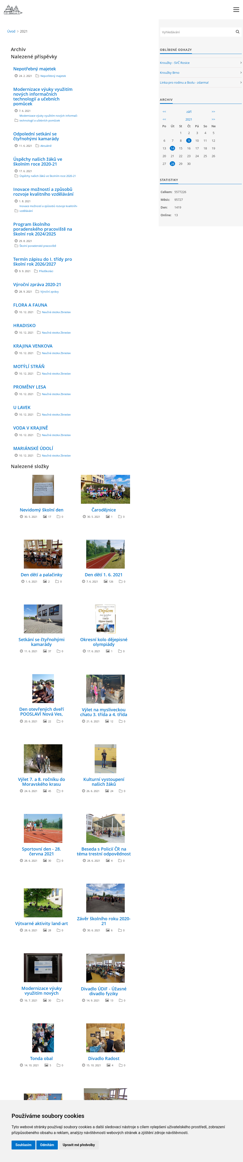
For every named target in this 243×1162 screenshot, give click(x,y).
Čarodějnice (104, 509)
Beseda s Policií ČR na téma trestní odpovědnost (104, 851)
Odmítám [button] (47, 1145)
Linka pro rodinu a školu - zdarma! (184, 82)
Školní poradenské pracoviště (38, 246)
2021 (188, 119)
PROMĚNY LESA (29, 386)
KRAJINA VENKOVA (33, 345)
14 (172, 148)
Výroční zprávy (49, 291)
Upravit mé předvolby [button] (79, 1145)
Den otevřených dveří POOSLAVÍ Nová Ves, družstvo (41, 714)
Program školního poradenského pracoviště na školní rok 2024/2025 (42, 229)
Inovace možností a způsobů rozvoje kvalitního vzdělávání (43, 191)
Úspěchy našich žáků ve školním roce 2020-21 (37, 161)
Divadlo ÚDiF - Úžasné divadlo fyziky (103, 991)
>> (213, 111)
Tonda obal (41, 1058)
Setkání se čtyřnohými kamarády (42, 642)
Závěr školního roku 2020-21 (104, 921)
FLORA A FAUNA (30, 304)
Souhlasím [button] (23, 1145)
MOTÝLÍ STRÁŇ (29, 366)
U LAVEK (22, 407)
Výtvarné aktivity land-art (41, 923)
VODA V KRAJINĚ (30, 427)
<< (164, 111)
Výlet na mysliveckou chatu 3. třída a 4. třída (103, 712)
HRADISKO (24, 325)
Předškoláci (46, 271)
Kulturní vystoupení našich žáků (103, 781)
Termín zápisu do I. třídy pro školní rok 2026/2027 (42, 261)
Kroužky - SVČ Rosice (175, 62)
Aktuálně (46, 146)
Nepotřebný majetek (34, 68)
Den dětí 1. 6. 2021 (104, 574)
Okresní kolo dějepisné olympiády (103, 642)
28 (172, 163)
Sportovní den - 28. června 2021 (41, 851)
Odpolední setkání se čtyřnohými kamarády (36, 136)
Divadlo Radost (103, 1058)
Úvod (11, 31)
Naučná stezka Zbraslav (56, 312)
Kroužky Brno (169, 72)
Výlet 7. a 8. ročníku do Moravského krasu (41, 781)
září (188, 111)
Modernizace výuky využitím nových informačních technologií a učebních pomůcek (42, 96)
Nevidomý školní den (41, 509)
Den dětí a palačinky (41, 574)
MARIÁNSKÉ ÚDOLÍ (33, 448)
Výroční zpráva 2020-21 (37, 284)
